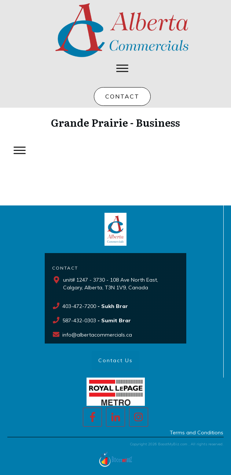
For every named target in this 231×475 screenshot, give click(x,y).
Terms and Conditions (196, 432)
